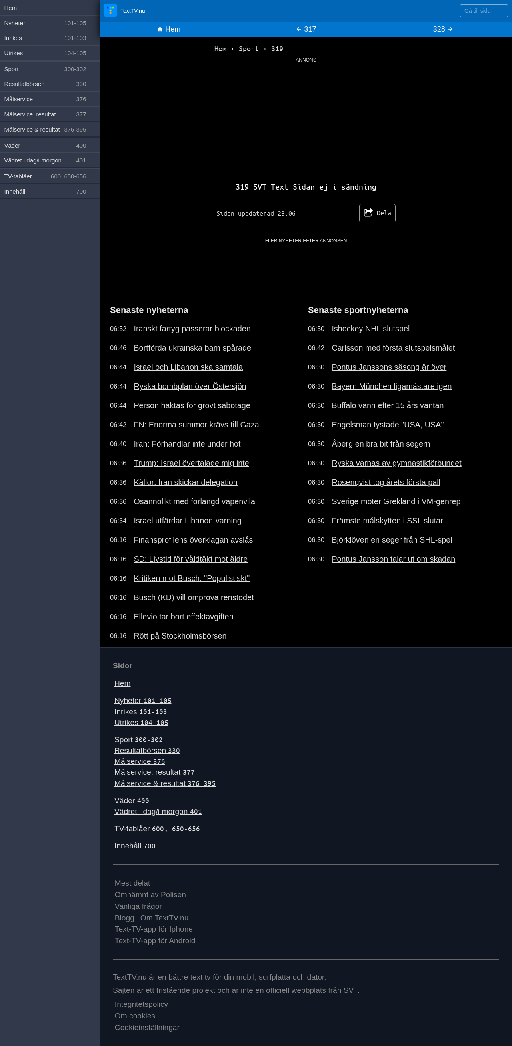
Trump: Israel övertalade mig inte (191, 463)
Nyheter (143, 700)
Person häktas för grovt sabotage (192, 405)
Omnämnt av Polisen (150, 894)
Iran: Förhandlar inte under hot (187, 443)
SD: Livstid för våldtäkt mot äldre (191, 559)
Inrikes (140, 711)
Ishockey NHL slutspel (371, 328)
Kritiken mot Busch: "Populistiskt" (192, 578)
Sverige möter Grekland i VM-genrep (396, 501)
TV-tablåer (157, 828)
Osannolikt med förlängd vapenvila (194, 501)
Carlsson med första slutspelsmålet (393, 347)
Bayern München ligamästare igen (392, 386)
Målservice (139, 761)
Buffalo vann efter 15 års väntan (388, 405)
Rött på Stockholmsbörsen (180, 635)
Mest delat (132, 883)
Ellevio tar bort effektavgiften (183, 616)
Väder (131, 800)
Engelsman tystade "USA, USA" (388, 424)
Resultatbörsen (147, 750)
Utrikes (141, 722)
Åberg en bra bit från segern (381, 443)
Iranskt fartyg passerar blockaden (192, 328)
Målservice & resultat (165, 783)
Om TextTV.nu (164, 918)
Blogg (124, 918)
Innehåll (135, 846)
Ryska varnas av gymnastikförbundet (396, 463)
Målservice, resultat (154, 772)
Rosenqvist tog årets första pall (386, 482)
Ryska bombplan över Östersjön (190, 386)
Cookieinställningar (147, 1027)
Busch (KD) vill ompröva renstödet (194, 597)
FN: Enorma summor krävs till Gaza (196, 424)
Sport (138, 739)
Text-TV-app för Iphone (154, 929)
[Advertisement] (306, 120)
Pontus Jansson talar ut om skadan (393, 559)
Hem (168, 29)
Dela (377, 213)
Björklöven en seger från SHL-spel (392, 539)
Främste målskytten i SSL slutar (387, 520)
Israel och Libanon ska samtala (188, 367)
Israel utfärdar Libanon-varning (187, 520)
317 (306, 29)
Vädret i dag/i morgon (158, 811)
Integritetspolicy (141, 1004)
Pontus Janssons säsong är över (389, 367)
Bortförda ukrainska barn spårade (192, 347)
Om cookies (135, 1016)
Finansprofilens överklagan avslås (193, 539)
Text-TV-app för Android (155, 940)
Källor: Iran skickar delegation (185, 482)
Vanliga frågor (138, 906)
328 (443, 29)
